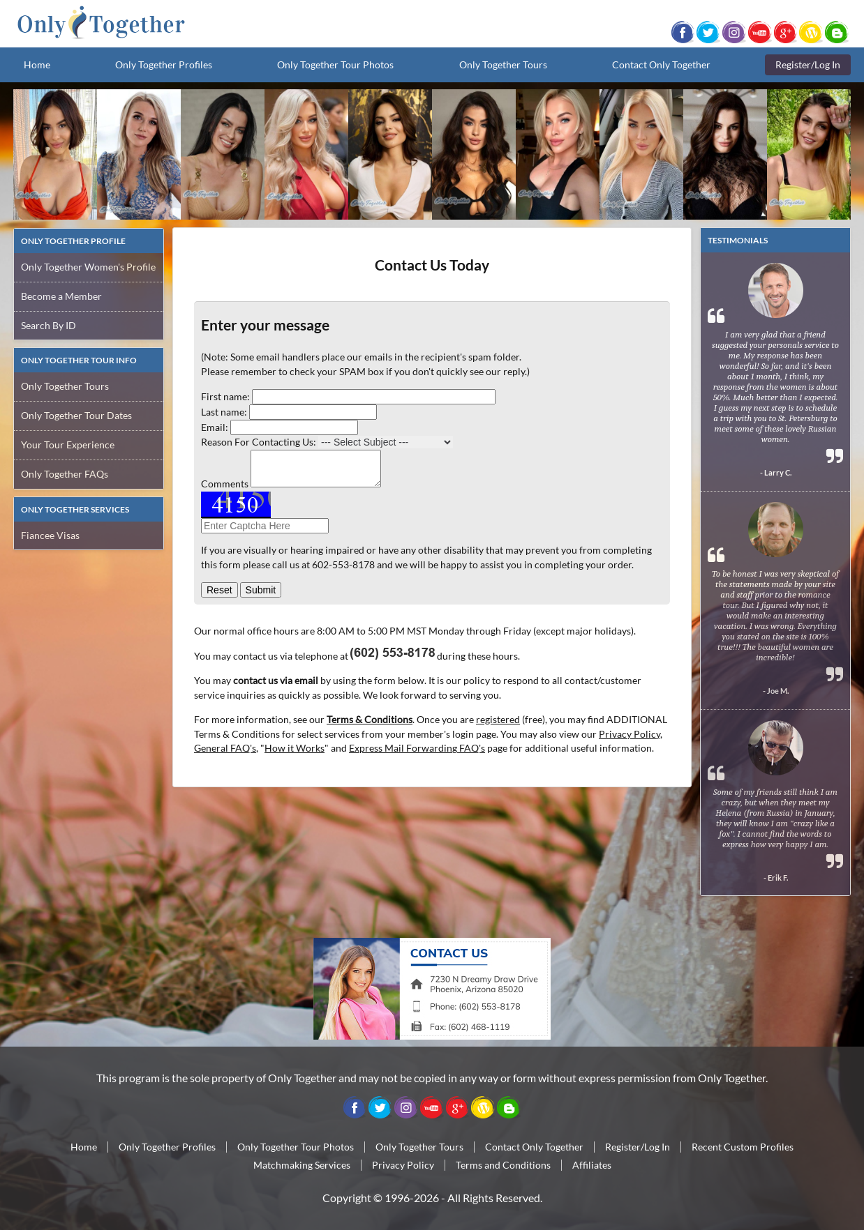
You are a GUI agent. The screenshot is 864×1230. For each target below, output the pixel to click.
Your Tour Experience (67, 444)
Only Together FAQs (64, 474)
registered (498, 719)
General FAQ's (225, 748)
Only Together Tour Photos (335, 64)
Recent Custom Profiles (743, 1147)
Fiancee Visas (50, 535)
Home (37, 64)
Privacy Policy (629, 734)
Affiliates (591, 1165)
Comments (224, 483)
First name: (225, 396)
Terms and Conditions (503, 1165)
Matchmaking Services (301, 1165)
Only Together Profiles (163, 64)
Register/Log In (807, 64)
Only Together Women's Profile (88, 267)
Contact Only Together (661, 64)
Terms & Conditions (369, 719)
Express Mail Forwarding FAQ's (417, 748)
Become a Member (61, 296)
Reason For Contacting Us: (258, 442)
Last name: (224, 412)
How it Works (295, 748)
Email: (214, 427)
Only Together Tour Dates (76, 415)
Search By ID (48, 325)
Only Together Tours (503, 64)
